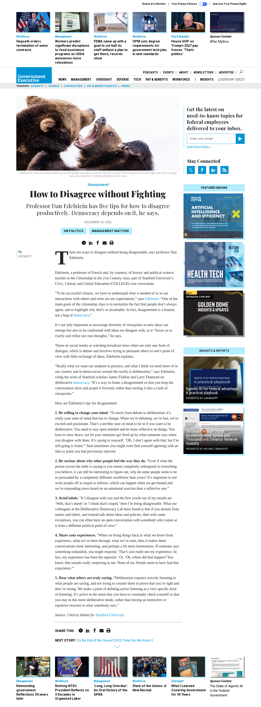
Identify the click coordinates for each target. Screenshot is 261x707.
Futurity (25, 256)
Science (53, 86)
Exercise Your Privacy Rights (230, 3)
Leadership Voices (231, 79)
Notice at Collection (154, 3)
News (62, 79)
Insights (206, 79)
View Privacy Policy (198, 146)
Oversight (104, 79)
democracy (82, 315)
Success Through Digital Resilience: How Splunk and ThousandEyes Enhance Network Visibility (212, 437)
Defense (123, 79)
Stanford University (110, 615)
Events (168, 72)
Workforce (182, 79)
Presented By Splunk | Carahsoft (207, 448)
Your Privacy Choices (189, 4)
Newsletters (203, 72)
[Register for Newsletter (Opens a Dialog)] (240, 139)
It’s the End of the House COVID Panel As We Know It (115, 640)
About (183, 72)
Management (81, 79)
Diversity (37, 86)
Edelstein (152, 299)
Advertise (226, 72)
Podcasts (150, 72)
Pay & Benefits (157, 79)
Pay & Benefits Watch (101, 86)
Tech (137, 79)
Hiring (125, 86)
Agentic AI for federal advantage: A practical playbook (212, 390)
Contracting (73, 86)
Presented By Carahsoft (202, 398)
